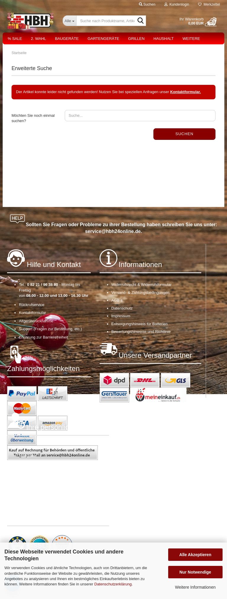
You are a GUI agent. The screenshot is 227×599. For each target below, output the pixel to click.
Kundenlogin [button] (176, 4)
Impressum (120, 316)
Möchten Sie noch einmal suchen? (33, 118)
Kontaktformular (32, 312)
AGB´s (117, 300)
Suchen (185, 134)
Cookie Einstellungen (37, 488)
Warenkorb (28, 447)
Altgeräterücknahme (36, 321)
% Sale (15, 38)
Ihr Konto (27, 464)
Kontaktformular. (185, 92)
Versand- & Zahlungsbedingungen (140, 292)
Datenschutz (122, 308)
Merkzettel (209, 4)
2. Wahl (38, 38)
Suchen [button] (147, 4)
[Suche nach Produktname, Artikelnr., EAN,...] (69, 20)
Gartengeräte (103, 38)
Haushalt (163, 38)
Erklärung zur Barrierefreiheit (43, 337)
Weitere (191, 38)
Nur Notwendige (195, 572)
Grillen (136, 38)
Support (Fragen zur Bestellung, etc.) (50, 329)
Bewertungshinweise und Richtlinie (141, 331)
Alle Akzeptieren (195, 554)
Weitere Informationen (195, 587)
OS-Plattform (30, 480)
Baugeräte (67, 38)
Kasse (24, 472)
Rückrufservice (31, 304)
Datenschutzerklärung (113, 584)
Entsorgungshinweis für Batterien (139, 324)
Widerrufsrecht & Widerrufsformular (141, 284)
